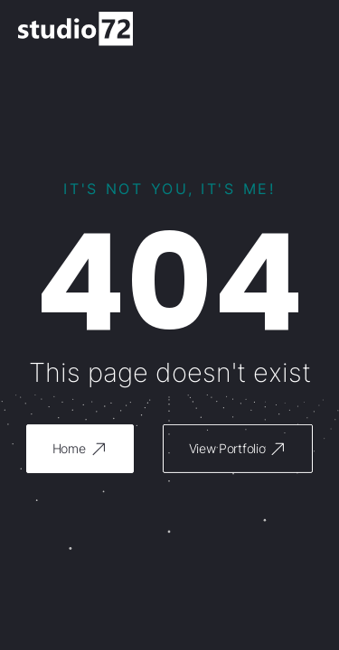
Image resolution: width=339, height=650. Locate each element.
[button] (80, 448)
